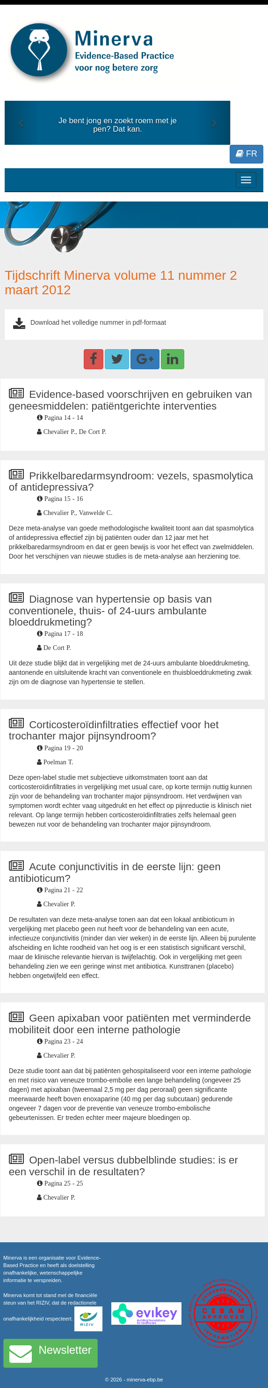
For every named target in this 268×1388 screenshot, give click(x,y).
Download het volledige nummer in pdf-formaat (98, 322)
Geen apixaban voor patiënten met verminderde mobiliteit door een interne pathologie (130, 1024)
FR (246, 153)
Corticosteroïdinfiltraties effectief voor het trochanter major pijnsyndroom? (114, 730)
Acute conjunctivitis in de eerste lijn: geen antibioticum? (115, 872)
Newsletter (50, 1353)
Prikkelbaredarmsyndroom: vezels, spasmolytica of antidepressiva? (131, 481)
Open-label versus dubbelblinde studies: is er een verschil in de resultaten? (123, 1166)
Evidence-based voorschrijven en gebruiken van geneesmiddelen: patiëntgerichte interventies (130, 400)
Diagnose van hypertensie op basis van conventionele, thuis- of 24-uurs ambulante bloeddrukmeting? (110, 610)
